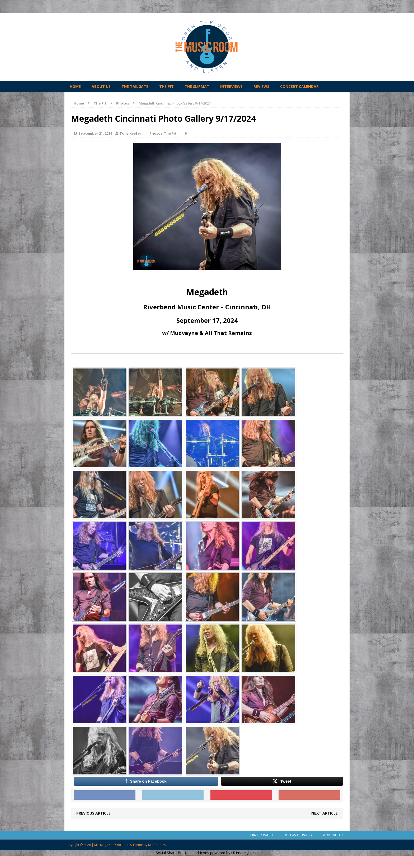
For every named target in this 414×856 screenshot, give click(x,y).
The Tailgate (134, 86)
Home (75, 86)
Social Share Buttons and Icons (182, 852)
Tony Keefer (130, 133)
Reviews (261, 86)
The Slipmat (197, 86)
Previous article (93, 813)
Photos (155, 133)
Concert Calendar (299, 86)
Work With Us (333, 835)
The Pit (166, 86)
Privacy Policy (261, 835)
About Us (101, 86)
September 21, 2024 (95, 133)
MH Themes (157, 845)
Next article (324, 813)
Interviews (231, 86)
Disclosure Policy (298, 835)
